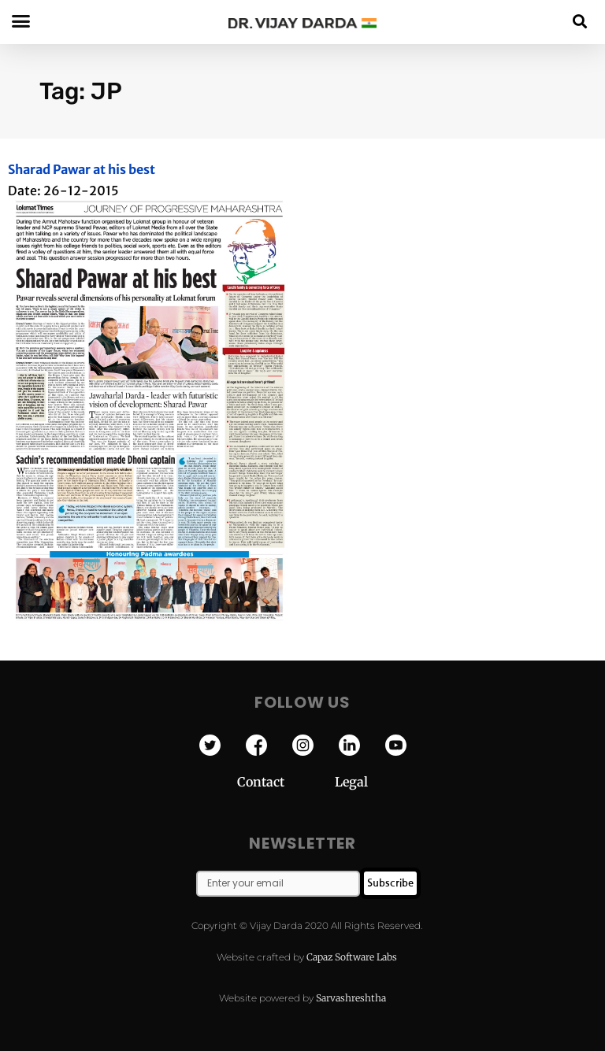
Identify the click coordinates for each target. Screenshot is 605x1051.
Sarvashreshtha (351, 998)
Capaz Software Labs (351, 957)
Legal (351, 782)
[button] (580, 21)
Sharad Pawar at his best (81, 169)
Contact (286, 782)
